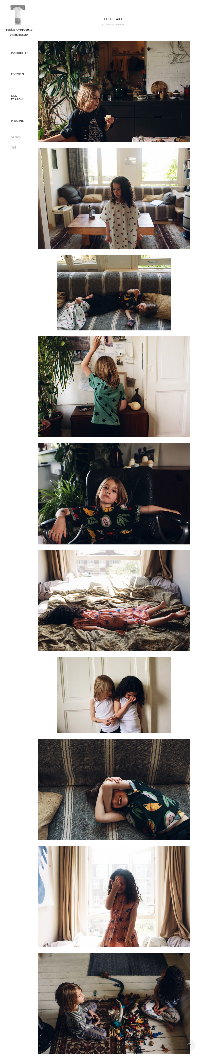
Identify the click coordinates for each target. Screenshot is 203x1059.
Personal (18, 121)
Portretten (19, 53)
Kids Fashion (17, 97)
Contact (15, 137)
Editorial (18, 74)
